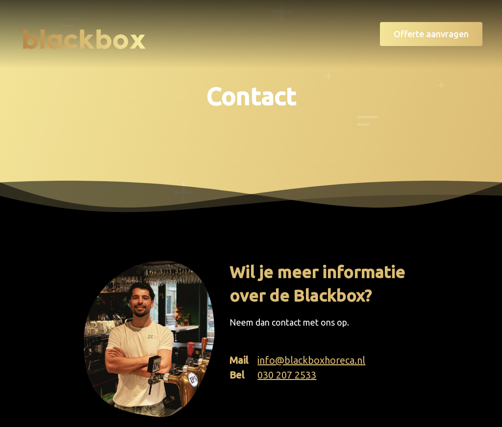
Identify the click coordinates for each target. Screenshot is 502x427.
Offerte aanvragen (431, 34)
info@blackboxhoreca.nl (311, 360)
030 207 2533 (286, 374)
